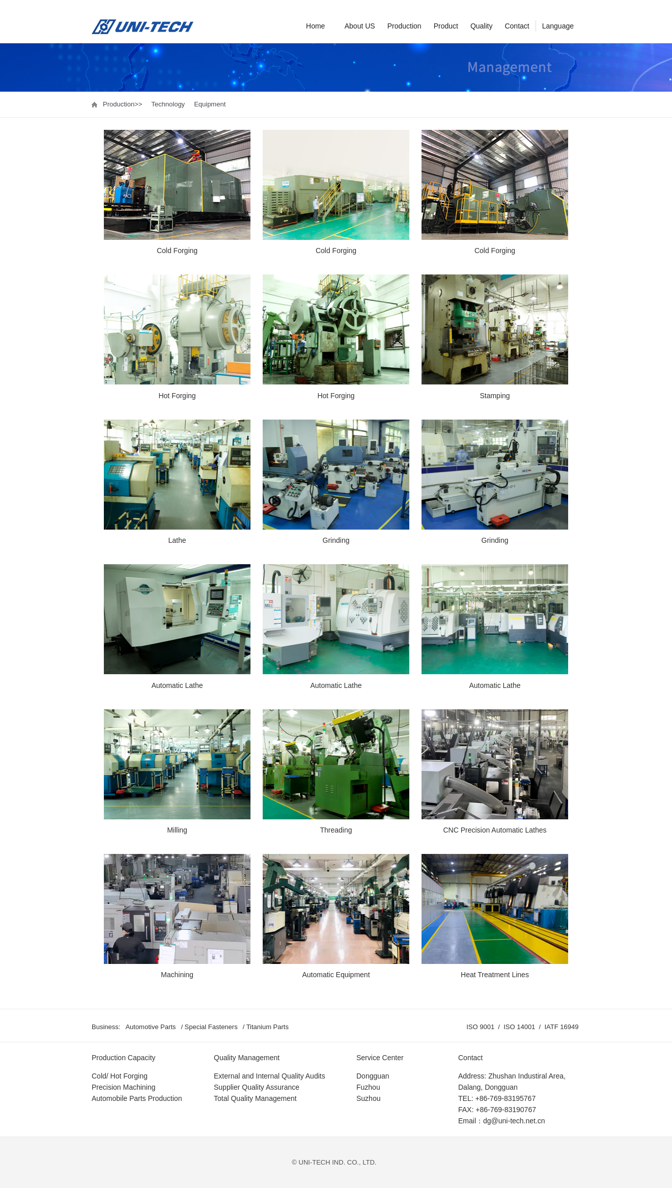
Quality (481, 26)
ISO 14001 (520, 1027)
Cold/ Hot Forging (120, 1076)
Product (446, 26)
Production (404, 26)
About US (360, 26)
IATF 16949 (562, 1027)
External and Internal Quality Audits (269, 1076)
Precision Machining (123, 1087)
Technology (168, 104)
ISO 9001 (481, 1027)
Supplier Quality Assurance (256, 1087)
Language (558, 26)
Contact (517, 26)
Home (315, 26)
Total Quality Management (255, 1098)
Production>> (122, 104)
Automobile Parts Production (137, 1098)
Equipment (210, 104)
